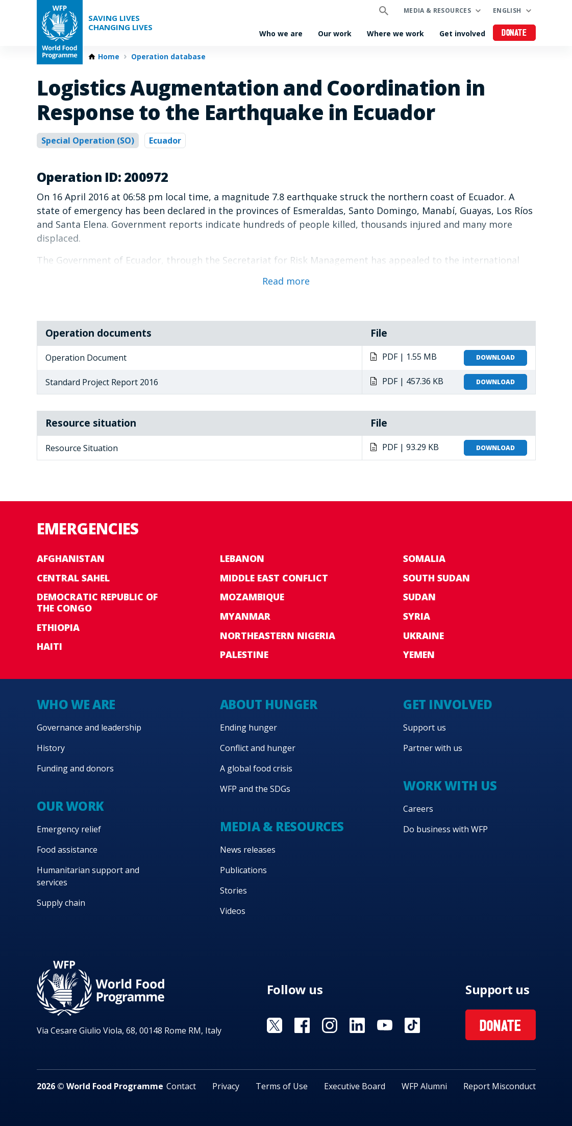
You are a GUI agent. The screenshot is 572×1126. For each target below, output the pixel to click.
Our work (335, 33)
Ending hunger (248, 727)
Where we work (395, 33)
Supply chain (61, 902)
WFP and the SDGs (255, 788)
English (507, 10)
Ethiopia (58, 627)
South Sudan (436, 578)
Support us (424, 727)
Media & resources (437, 10)
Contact (181, 1086)
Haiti (49, 646)
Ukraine (423, 635)
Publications (243, 870)
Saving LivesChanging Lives (120, 23)
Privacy (225, 1086)
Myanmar (245, 616)
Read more (286, 281)
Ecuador (165, 140)
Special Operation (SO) (87, 140)
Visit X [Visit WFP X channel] (274, 1025)
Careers (418, 808)
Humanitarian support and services (88, 876)
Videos (232, 911)
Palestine (244, 654)
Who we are (281, 33)
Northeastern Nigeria (277, 635)
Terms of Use (282, 1086)
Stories (233, 890)
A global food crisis (256, 768)
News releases (248, 849)
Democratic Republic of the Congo (97, 602)
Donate (514, 33)
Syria (416, 616)
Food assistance (67, 849)
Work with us (449, 785)
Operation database (168, 56)
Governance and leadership (89, 727)
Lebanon (242, 558)
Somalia (424, 558)
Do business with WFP (445, 829)
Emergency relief (69, 829)
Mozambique (252, 597)
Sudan (419, 597)
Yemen (419, 654)
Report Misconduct (499, 1086)
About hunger (268, 704)
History (51, 748)
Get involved (462, 33)
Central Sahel (73, 578)
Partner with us (432, 748)
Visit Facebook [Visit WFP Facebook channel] (302, 1025)
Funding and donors (75, 768)
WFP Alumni (424, 1086)
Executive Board (354, 1086)
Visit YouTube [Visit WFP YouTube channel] (384, 1025)
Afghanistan (71, 558)
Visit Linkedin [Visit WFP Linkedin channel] (357, 1025)
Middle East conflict (274, 578)
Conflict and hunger (257, 748)
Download (495, 357)
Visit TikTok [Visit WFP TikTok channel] (412, 1025)
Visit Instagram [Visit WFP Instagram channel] (329, 1025)
